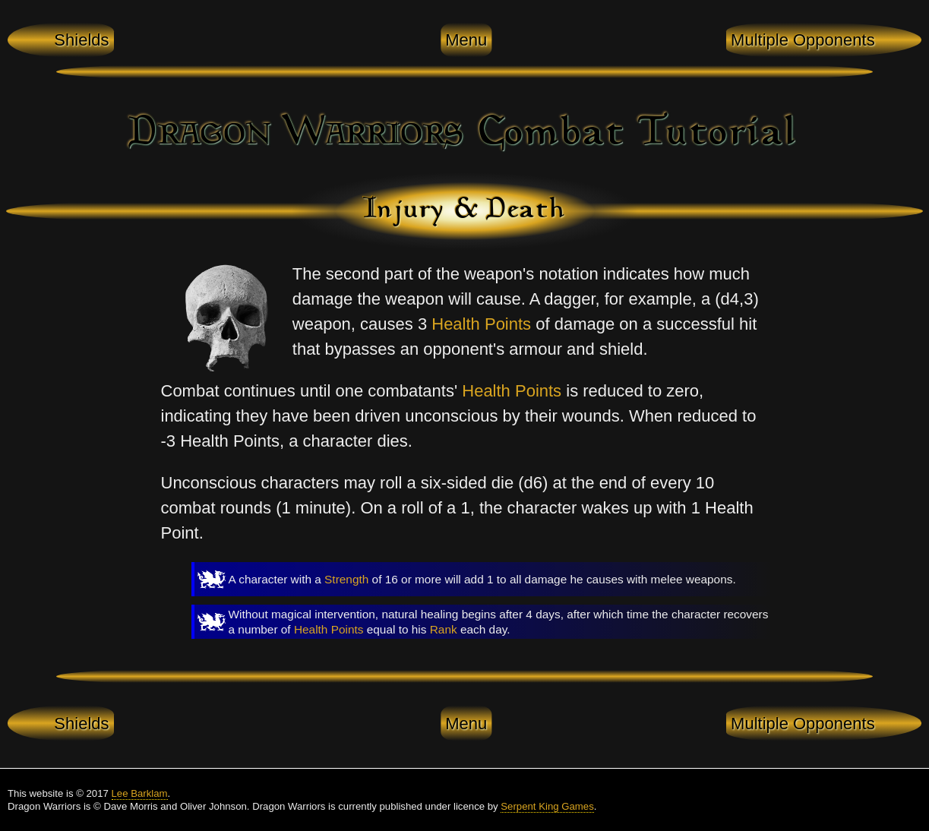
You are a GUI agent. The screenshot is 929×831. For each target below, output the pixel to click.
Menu (466, 39)
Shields (81, 39)
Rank (443, 629)
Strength (346, 579)
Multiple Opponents (803, 39)
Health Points (481, 323)
